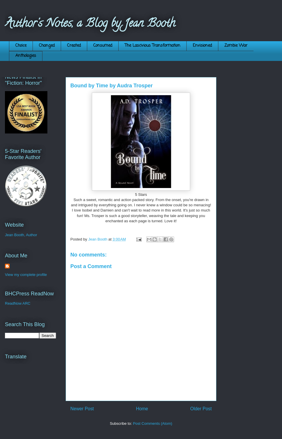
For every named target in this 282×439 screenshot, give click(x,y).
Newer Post (82, 408)
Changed (47, 46)
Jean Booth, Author (21, 235)
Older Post (201, 408)
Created (74, 46)
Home (142, 408)
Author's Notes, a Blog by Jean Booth (90, 24)
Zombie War (235, 46)
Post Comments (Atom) (152, 423)
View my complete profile (26, 274)
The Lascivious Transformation (152, 46)
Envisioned (202, 46)
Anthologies (25, 56)
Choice (20, 46)
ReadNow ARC (17, 303)
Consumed (102, 46)
